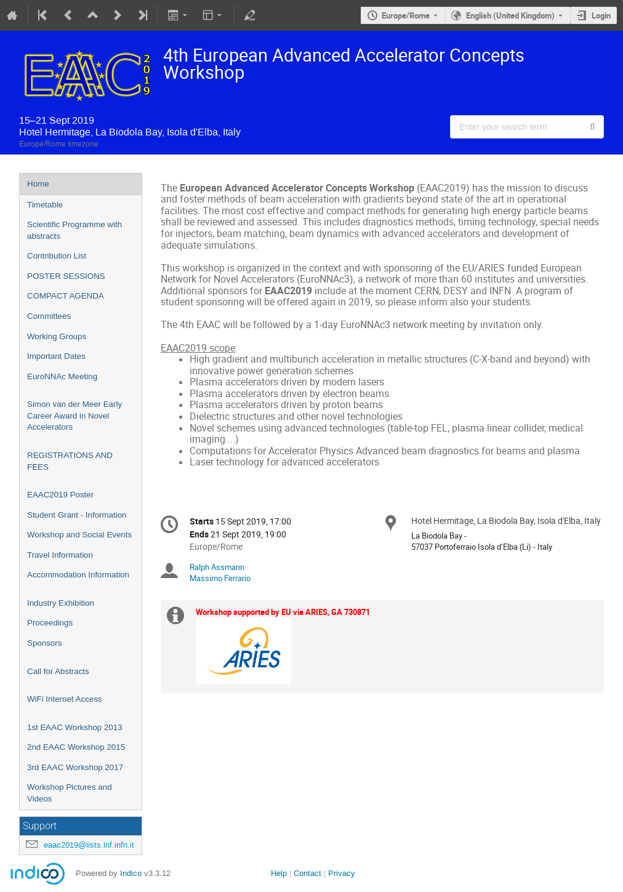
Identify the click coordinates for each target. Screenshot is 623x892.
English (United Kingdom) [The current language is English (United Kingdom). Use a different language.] (510, 15)
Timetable (45, 204)
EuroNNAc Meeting (62, 376)
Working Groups (56, 336)
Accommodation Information (78, 574)
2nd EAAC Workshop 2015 (76, 747)
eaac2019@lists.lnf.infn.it (89, 845)
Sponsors (44, 643)
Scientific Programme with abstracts (74, 230)
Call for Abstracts (58, 671)
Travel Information (60, 555)
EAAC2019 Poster (60, 494)
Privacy (341, 873)
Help (279, 873)
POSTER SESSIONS (66, 276)
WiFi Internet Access (64, 699)
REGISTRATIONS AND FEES (70, 461)
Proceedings (50, 622)
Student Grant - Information (77, 515)
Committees (49, 316)
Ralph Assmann (217, 567)
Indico (131, 873)
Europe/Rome (406, 15)
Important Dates (56, 356)
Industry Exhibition (60, 603)
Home (38, 183)
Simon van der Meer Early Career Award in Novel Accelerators (74, 416)
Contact (307, 873)
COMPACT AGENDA (65, 295)
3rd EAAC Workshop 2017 (75, 767)
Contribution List (56, 255)
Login (601, 15)
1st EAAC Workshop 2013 (75, 727)
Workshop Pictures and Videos (69, 792)
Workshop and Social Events (79, 534)
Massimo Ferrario (220, 578)
